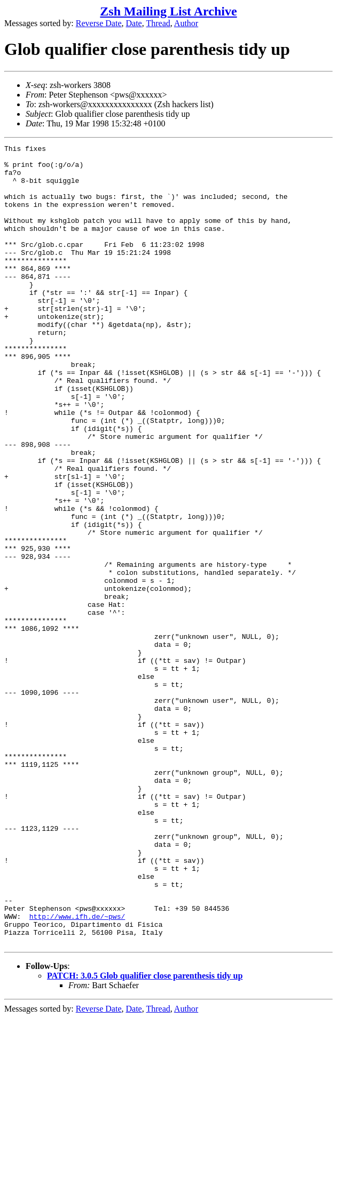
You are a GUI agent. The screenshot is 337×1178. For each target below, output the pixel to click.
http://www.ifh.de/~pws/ (77, 1071)
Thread (158, 23)
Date (134, 23)
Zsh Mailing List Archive (168, 11)
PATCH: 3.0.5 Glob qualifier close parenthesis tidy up (144, 1135)
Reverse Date (99, 23)
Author (186, 23)
